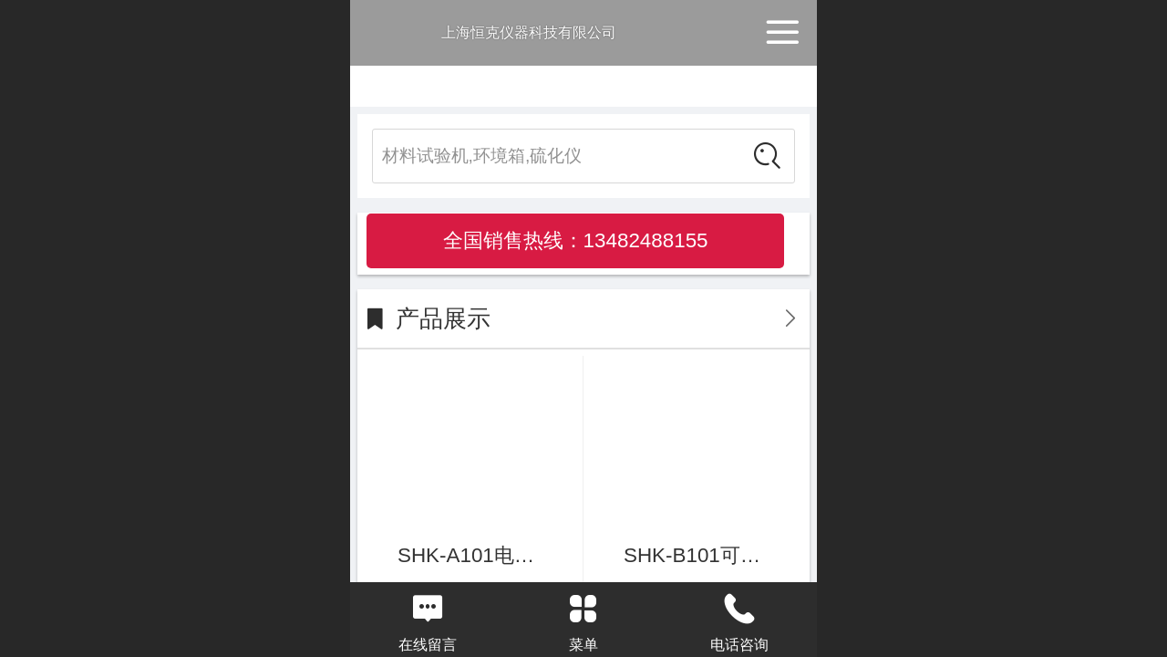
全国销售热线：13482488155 (575, 240)
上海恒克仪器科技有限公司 (528, 32)
